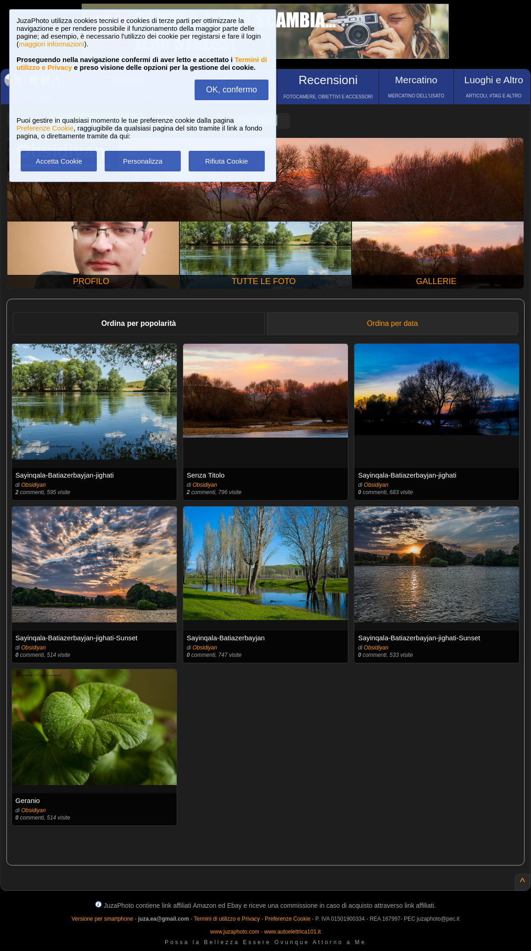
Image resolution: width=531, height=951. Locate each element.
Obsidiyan (33, 485)
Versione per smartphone (102, 919)
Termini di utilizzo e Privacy (227, 919)
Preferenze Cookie (45, 128)
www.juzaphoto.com (234, 931)
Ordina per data (392, 323)
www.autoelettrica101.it (292, 931)
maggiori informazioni (51, 44)
